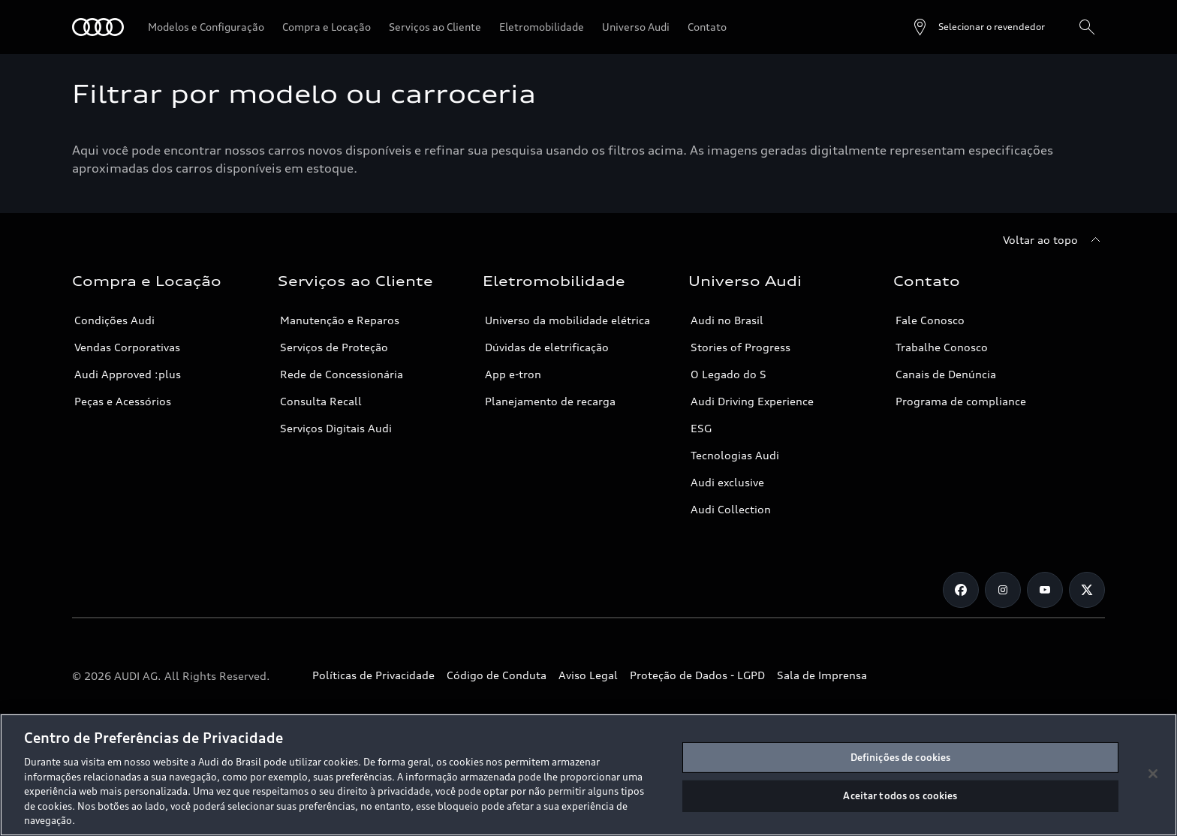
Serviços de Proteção (334, 347)
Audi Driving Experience (752, 401)
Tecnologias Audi (735, 455)
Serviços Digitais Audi (336, 428)
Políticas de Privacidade (373, 675)
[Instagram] (1003, 590)
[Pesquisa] (1087, 27)
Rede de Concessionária (341, 374)
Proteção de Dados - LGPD (697, 675)
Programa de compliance (961, 401)
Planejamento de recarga (550, 401)
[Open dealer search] (978, 27)
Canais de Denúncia (946, 374)
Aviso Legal (588, 675)
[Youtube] (1045, 590)
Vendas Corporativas (127, 347)
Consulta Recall (321, 401)
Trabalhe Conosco (942, 347)
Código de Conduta (496, 675)
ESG (701, 428)
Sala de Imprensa (822, 675)
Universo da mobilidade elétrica (567, 320)
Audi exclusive (727, 482)
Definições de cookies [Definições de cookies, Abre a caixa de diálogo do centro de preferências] (900, 757)
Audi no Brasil (727, 320)
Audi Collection (731, 509)
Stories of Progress (740, 347)
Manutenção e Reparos (339, 320)
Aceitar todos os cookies (900, 795)
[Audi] (98, 27)
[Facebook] (961, 590)
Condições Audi (114, 320)
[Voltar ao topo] (1054, 240)
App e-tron (513, 374)
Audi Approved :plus (127, 374)
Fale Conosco (930, 320)
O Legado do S (728, 374)
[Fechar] (1152, 773)
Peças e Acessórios (122, 401)
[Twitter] (1087, 590)
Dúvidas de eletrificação (547, 347)
